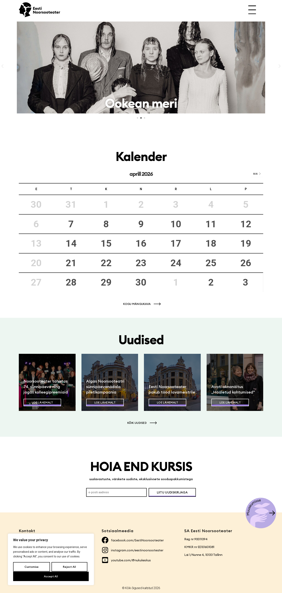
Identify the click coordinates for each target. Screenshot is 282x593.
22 (106, 263)
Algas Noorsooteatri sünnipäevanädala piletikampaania (105, 386)
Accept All (51, 576)
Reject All (69, 567)
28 (71, 282)
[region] (51, 559)
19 (245, 243)
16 (141, 243)
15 (106, 243)
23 (141, 263)
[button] (2, 66)
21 (71, 263)
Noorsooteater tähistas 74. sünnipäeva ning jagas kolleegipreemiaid (46, 386)
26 (245, 263)
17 (175, 243)
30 (141, 282)
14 (71, 243)
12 (245, 224)
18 (210, 243)
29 (106, 282)
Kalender (141, 156)
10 (175, 224)
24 (175, 263)
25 (210, 263)
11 (210, 224)
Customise (31, 567)
